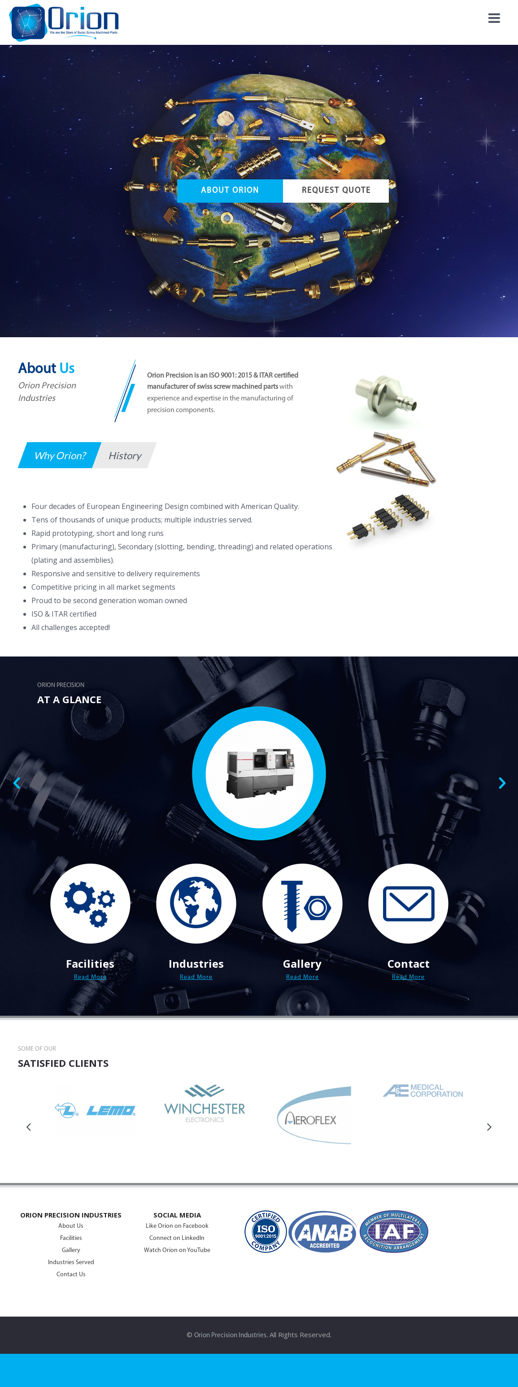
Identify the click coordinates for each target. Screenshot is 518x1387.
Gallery (71, 1250)
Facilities (71, 1238)
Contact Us (71, 1274)
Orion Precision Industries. (231, 1335)
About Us (70, 1226)
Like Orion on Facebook (177, 1226)
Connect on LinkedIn (177, 1238)
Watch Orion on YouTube (177, 1250)
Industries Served (71, 1262)
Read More (90, 977)
